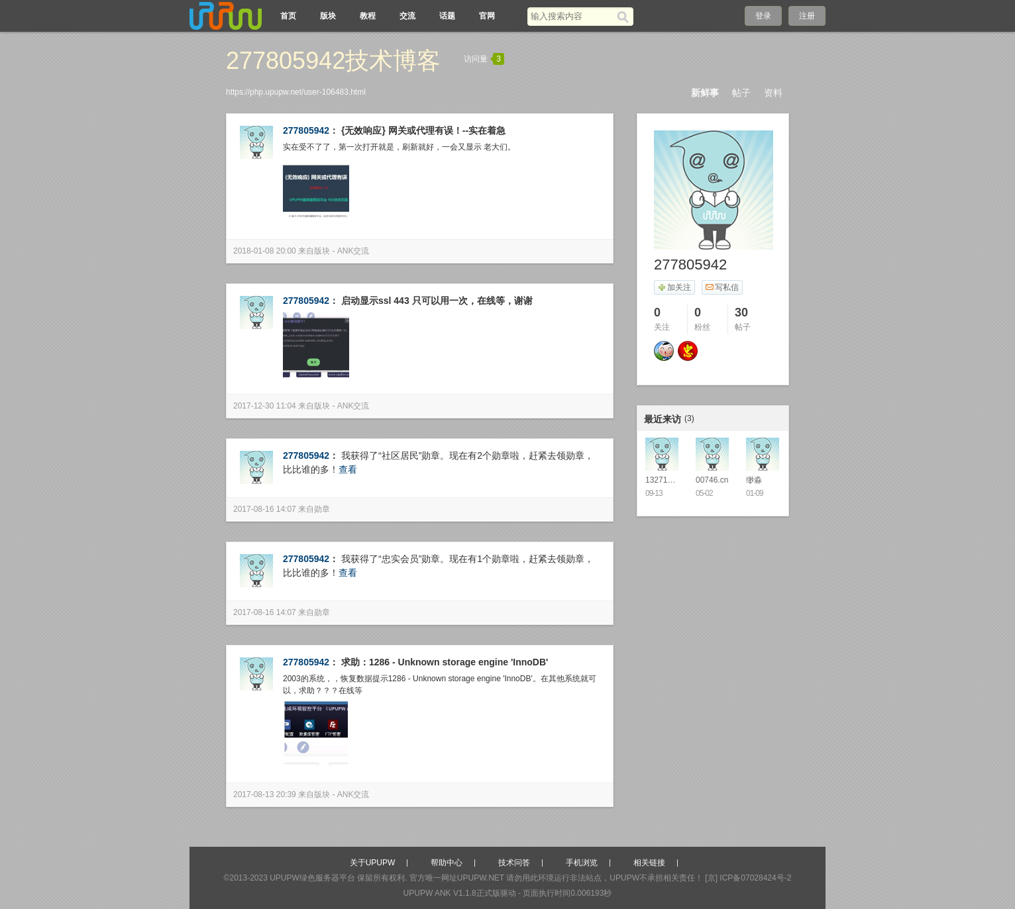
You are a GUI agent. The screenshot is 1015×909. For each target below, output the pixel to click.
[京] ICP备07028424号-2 (748, 878)
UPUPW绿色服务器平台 (312, 878)
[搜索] (625, 16)
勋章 (322, 509)
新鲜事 (705, 92)
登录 (763, 16)
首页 (288, 16)
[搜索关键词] (572, 16)
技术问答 (514, 862)
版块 (328, 16)
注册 (807, 16)
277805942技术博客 (333, 60)
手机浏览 (582, 862)
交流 (407, 16)
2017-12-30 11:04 (264, 405)
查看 (348, 469)
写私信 (722, 287)
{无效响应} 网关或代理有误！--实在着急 (423, 130)
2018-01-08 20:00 (264, 251)
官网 (487, 16)
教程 (368, 16)
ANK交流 (353, 251)
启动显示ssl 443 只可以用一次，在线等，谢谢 (437, 300)
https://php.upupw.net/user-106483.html (296, 92)
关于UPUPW (373, 862)
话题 (447, 16)
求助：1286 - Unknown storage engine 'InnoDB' (444, 662)
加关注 (674, 287)
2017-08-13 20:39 (264, 794)
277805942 (306, 130)
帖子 (741, 92)
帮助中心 (446, 862)
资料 (773, 92)
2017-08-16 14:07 (264, 509)
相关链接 (649, 862)
